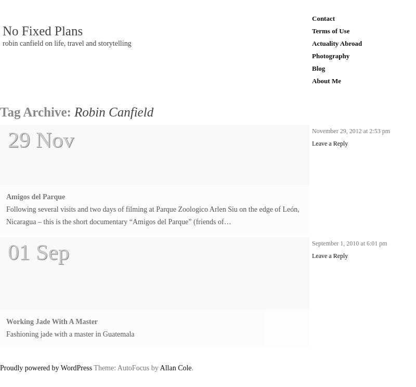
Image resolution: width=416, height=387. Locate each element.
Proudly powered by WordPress (46, 368)
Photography (330, 56)
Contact (323, 18)
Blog (318, 68)
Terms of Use (330, 31)
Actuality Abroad (337, 43)
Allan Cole (176, 368)
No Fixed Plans (43, 31)
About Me (326, 81)
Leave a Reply (330, 143)
